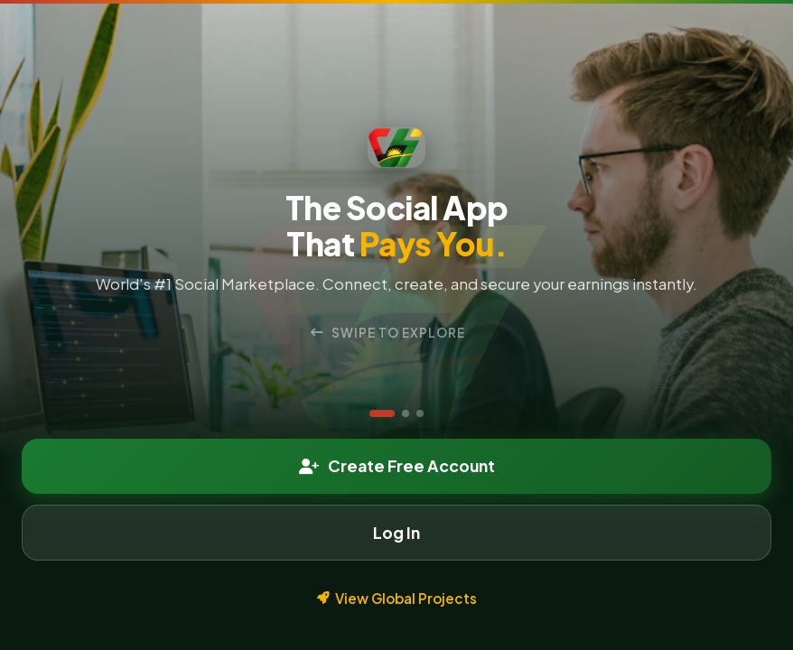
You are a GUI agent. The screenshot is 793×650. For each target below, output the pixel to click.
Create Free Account (397, 466)
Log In (396, 533)
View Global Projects (397, 598)
